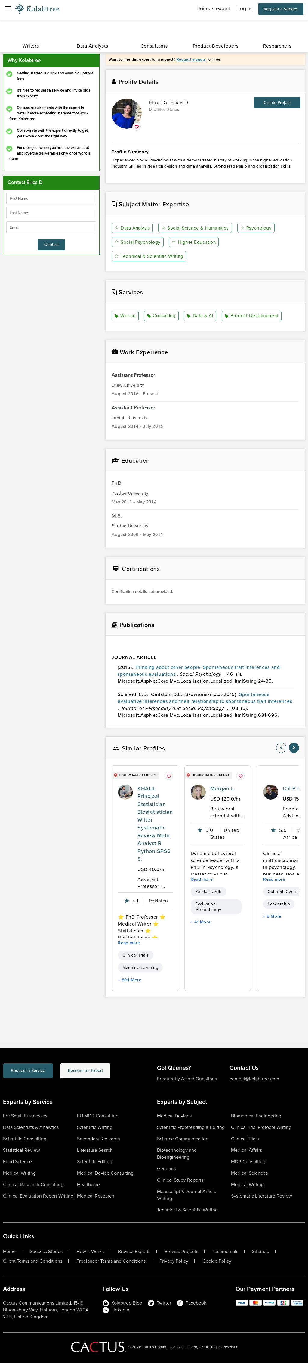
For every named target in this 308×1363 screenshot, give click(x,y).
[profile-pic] (125, 791)
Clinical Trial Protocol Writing (261, 1126)
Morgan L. (222, 788)
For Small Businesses (25, 1115)
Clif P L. (292, 788)
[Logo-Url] (37, 9)
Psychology (258, 227)
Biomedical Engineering (256, 1115)
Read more (129, 942)
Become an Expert (109, 1071)
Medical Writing (19, 1172)
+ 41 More (201, 922)
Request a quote (191, 59)
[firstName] (51, 198)
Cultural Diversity (285, 891)
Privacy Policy (173, 1261)
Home (9, 1251)
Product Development (252, 316)
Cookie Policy (216, 1261)
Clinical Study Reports (180, 1179)
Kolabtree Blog (122, 1302)
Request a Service (281, 9)
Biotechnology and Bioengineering (177, 1153)
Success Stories (46, 1251)
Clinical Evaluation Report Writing (38, 1195)
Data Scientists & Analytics (31, 1126)
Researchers (277, 45)
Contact (51, 244)
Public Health (208, 891)
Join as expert (214, 8)
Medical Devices (174, 1115)
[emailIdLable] (51, 227)
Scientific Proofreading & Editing (191, 1126)
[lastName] (51, 212)
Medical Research (95, 1195)
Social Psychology (138, 242)
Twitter (159, 1302)
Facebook (191, 1302)
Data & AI (201, 316)
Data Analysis (133, 227)
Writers (31, 45)
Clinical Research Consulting (33, 1184)
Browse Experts (134, 1251)
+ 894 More (129, 979)
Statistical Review (21, 1149)
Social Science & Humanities (197, 227)
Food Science (17, 1161)
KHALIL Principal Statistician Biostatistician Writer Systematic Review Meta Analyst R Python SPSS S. (155, 823)
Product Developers (215, 45)
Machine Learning (140, 967)
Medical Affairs (246, 1149)
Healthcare (88, 1184)
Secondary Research (98, 1138)
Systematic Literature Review (261, 1195)
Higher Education (194, 242)
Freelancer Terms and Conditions (111, 1261)
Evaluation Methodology (208, 907)
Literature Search (95, 1149)
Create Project (277, 102)
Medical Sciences (249, 1172)
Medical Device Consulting (105, 1172)
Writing (126, 316)
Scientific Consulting (24, 1138)
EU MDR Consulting (98, 1115)
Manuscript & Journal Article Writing (186, 1195)
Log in (244, 8)
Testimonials (225, 1251)
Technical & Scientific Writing (150, 256)
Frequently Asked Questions (187, 1078)
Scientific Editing (94, 1161)
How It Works (90, 1251)
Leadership (279, 904)
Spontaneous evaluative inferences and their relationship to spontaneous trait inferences (205, 698)
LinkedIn (116, 1309)
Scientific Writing (94, 1126)
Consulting (162, 316)
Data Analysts (92, 45)
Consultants (154, 45)
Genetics (166, 1168)
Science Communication (182, 1138)
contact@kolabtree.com (254, 1078)
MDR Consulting (248, 1161)
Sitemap (260, 1251)
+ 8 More (272, 916)
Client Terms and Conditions (32, 1261)
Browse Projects (181, 1251)
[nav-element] (281, 747)
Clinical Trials (135, 955)
